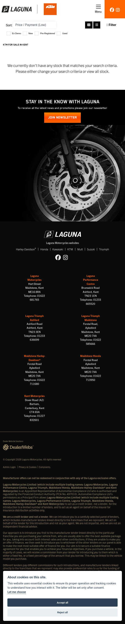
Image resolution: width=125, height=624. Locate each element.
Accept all (62, 602)
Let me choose (16, 592)
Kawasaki (57, 249)
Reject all (62, 612)
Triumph (104, 249)
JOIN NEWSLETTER (62, 117)
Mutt (80, 249)
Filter (111, 25)
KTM (70, 249)
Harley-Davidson (26, 249)
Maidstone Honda (90, 355)
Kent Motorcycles (34, 396)
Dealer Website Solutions (13, 441)
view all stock (97, 71)
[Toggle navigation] (98, 9)
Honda (44, 249)
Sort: (9, 25)
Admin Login (9, 466)
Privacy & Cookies (27, 466)
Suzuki (91, 249)
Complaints (44, 466)
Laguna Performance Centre (90, 279)
